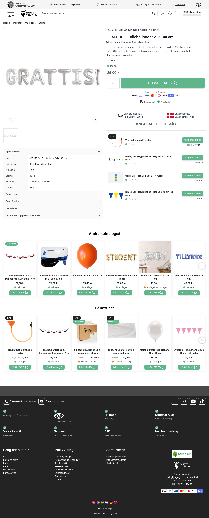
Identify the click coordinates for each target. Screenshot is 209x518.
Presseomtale (61, 466)
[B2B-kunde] (183, 4)
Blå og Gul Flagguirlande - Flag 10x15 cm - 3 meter (148, 158)
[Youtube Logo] (193, 401)
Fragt (5, 463)
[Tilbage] (11, 119)
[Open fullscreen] (53, 77)
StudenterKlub (113, 463)
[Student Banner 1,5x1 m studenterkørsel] (121, 367)
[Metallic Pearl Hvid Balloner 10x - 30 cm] (155, 367)
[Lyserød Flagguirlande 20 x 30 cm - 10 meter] (189, 367)
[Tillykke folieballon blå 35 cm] (189, 292)
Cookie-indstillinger (104, 509)
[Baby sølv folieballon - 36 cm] (155, 292)
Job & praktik (61, 463)
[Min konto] (163, 12)
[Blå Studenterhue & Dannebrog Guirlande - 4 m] (54, 367)
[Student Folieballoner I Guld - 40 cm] (121, 292)
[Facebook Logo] (175, 401)
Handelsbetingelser (64, 469)
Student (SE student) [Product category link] (40, 181)
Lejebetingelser (62, 473)
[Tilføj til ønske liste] (99, 31)
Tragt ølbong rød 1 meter (138, 140)
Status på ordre (10, 460)
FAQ (5, 456)
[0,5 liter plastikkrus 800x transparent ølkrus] (87, 367)
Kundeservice (9, 473)
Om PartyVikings (63, 456)
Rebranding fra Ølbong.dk (67, 460)
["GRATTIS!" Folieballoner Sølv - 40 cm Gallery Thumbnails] (10, 135)
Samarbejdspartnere (116, 456)
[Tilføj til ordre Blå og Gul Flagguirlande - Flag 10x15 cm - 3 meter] (192, 158)
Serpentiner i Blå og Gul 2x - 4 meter (144, 176)
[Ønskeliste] (170, 13)
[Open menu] (10, 13)
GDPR (58, 479)
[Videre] (95, 119)
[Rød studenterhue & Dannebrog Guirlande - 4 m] (20, 292)
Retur (6, 466)
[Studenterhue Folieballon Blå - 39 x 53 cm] (54, 292)
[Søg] (153, 13)
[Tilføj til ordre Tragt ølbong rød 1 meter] (192, 140)
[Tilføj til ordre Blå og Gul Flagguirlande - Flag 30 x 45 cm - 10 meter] (192, 193)
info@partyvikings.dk (182, 484)
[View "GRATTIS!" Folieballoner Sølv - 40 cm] (10, 135)
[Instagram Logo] (184, 401)
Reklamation (9, 469)
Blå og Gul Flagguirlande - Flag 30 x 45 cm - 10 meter (149, 193)
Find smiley (60, 476)
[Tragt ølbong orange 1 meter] (20, 367)
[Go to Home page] (28, 13)
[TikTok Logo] (202, 401)
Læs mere (111, 60)
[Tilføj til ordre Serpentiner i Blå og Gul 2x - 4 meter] (192, 175)
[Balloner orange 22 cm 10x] (87, 292)
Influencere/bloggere (116, 460)
